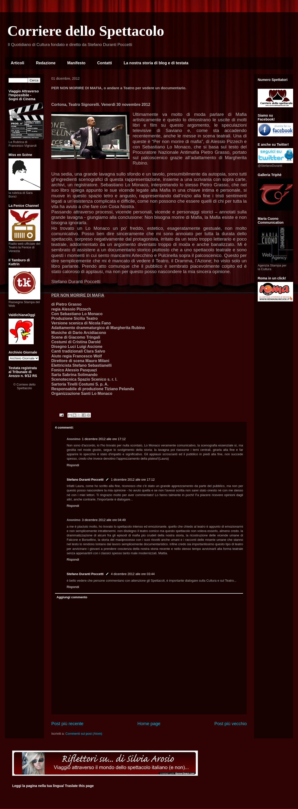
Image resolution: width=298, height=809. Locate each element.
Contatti (104, 63)
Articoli (17, 63)
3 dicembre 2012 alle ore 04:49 (104, 520)
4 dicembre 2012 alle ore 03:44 (133, 574)
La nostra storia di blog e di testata (156, 63)
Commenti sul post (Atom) (83, 733)
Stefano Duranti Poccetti (85, 479)
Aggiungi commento (72, 597)
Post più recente (67, 723)
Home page (148, 723)
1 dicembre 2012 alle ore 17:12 (104, 439)
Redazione (45, 63)
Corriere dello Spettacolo (85, 31)
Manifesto (76, 63)
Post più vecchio (230, 723)
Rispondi (73, 465)
